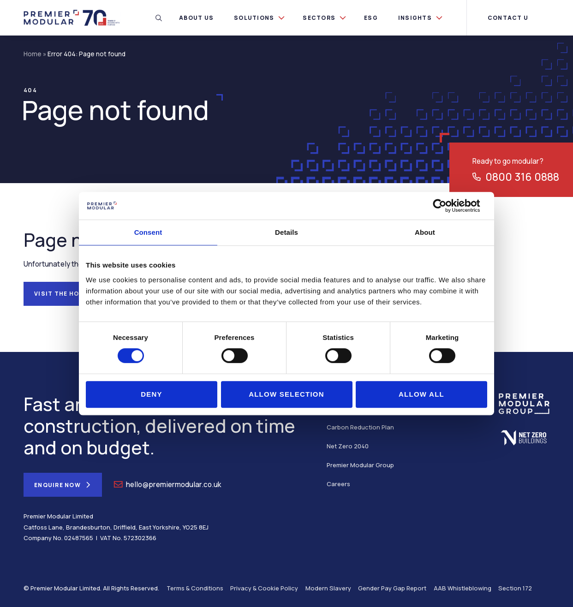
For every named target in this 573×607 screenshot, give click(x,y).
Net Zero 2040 (348, 446)
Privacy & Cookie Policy (264, 588)
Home (33, 54)
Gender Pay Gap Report (392, 588)
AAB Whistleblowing (462, 588)
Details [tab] (286, 232)
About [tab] (425, 232)
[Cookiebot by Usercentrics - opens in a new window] (446, 206)
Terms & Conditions (195, 588)
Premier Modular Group (360, 465)
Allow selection (286, 394)
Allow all (421, 394)
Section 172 (515, 588)
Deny (151, 394)
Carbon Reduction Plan (360, 427)
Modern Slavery (328, 588)
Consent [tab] (148, 232)
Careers (338, 484)
